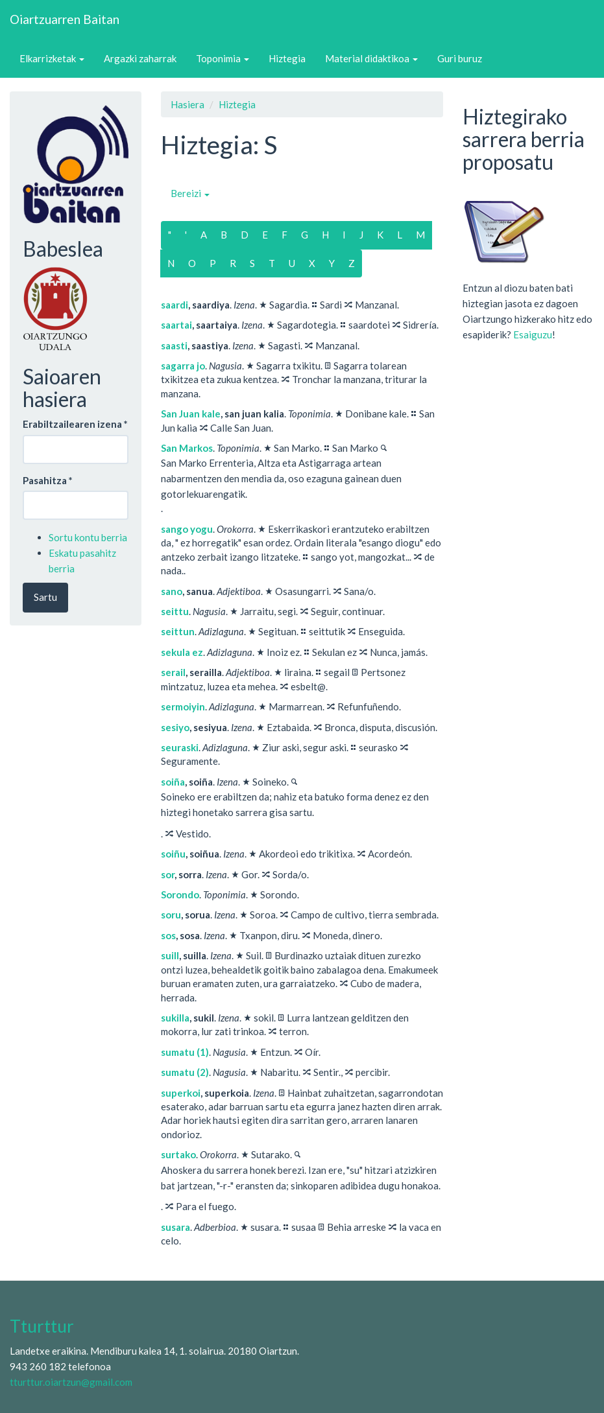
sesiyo (175, 727)
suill (170, 955)
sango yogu (187, 529)
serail (173, 672)
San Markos (187, 448)
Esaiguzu (532, 334)
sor (168, 874)
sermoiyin (183, 706)
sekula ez (182, 652)
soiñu (173, 853)
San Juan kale (191, 413)
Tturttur (42, 1326)
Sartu (45, 597)
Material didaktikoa (371, 58)
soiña (173, 782)
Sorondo (180, 894)
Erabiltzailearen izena (75, 424)
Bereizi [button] (190, 193)
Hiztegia (287, 58)
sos (168, 935)
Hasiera (187, 104)
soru (171, 914)
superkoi (180, 1093)
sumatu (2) (185, 1072)
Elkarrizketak (51, 58)
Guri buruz (459, 58)
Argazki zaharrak (140, 58)
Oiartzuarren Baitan (64, 19)
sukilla (175, 1017)
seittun (178, 631)
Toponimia (222, 58)
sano (171, 591)
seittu (175, 611)
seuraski (180, 747)
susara (175, 1227)
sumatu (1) (185, 1052)
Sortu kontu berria (88, 537)
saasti (174, 345)
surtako (178, 1154)
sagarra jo (183, 365)
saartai (176, 325)
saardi (174, 304)
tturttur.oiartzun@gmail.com (71, 1382)
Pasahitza (48, 480)
